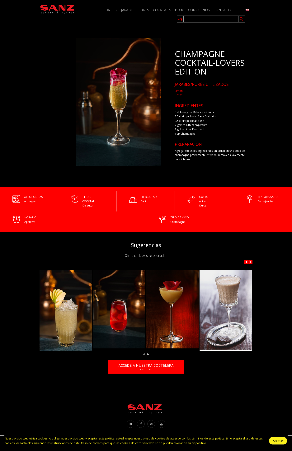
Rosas (178, 95)
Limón (179, 91)
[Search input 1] (211, 19)
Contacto (223, 9)
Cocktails (162, 9)
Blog (179, 9)
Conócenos (199, 9)
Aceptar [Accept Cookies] (278, 441)
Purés (143, 9)
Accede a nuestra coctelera (146, 367)
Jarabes (127, 9)
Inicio (112, 9)
